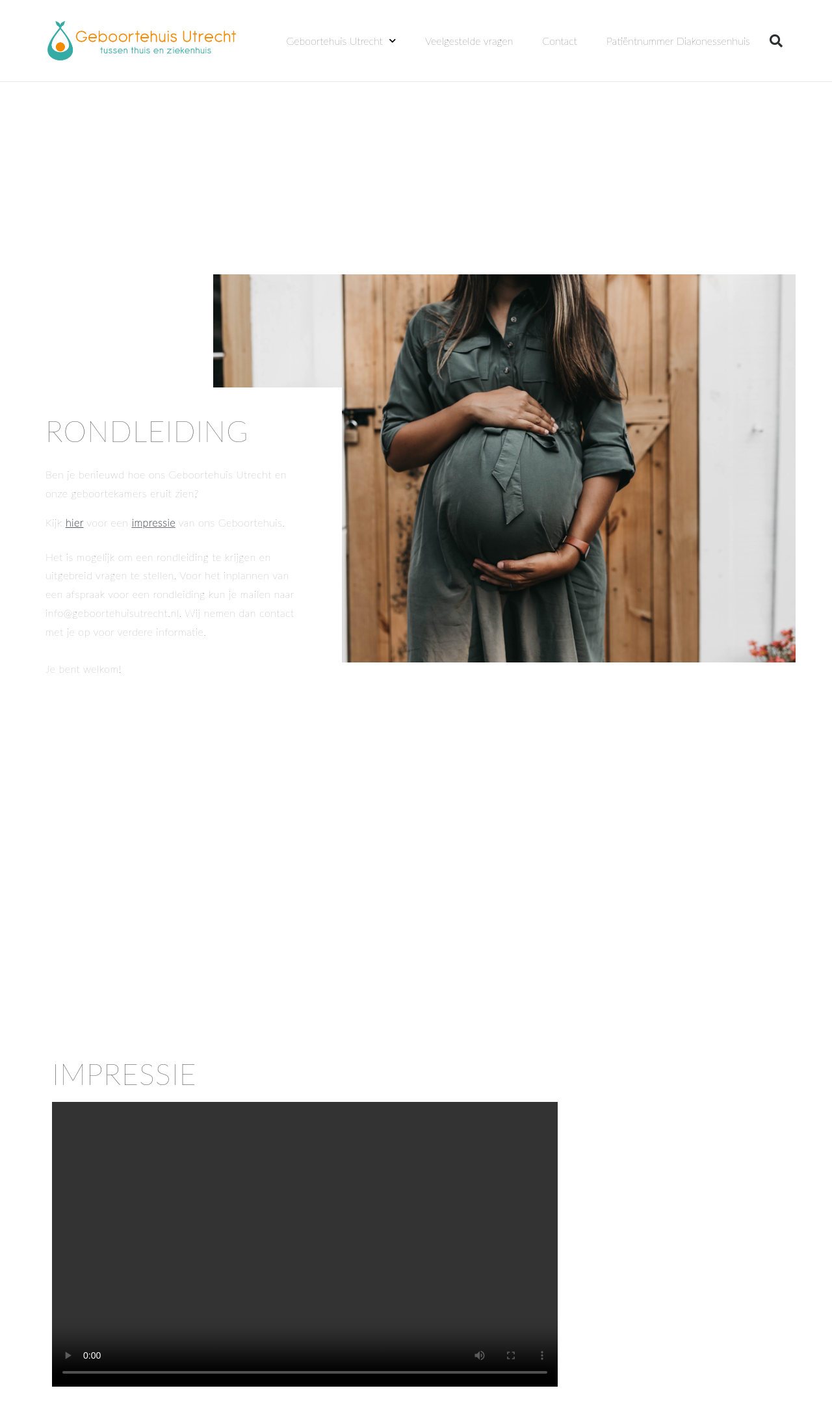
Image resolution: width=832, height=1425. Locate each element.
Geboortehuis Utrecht (341, 41)
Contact (559, 40)
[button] (776, 41)
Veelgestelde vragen (469, 40)
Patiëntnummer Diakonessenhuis (678, 40)
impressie (153, 522)
